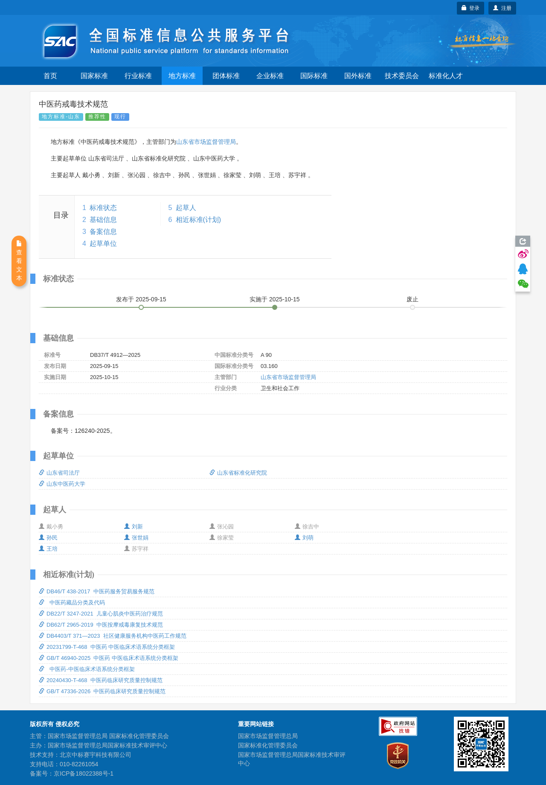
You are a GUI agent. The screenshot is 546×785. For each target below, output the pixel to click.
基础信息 (103, 219)
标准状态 (103, 207)
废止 (412, 299)
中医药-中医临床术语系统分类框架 (87, 669)
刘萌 (304, 537)
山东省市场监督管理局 (206, 141)
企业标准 (270, 75)
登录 (471, 8)
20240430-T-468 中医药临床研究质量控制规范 (101, 680)
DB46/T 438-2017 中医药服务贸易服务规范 (96, 591)
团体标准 (226, 75)
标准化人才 (446, 75)
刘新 (133, 526)
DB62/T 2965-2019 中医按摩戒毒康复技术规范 (101, 625)
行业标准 (138, 75)
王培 (48, 549)
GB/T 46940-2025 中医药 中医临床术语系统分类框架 (108, 658)
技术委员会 (402, 75)
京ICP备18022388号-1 (83, 773)
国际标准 (314, 75)
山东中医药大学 (62, 484)
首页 (50, 75)
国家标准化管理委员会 (268, 745)
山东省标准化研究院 (238, 473)
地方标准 (182, 75)
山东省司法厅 (59, 473)
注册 (502, 8)
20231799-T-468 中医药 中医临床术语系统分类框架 (107, 647)
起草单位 (103, 243)
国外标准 (358, 75)
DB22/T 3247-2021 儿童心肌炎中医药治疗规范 (101, 613)
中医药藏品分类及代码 (72, 602)
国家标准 (94, 75)
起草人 (186, 207)
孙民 (48, 537)
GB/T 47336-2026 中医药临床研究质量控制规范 (102, 691)
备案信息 (103, 231)
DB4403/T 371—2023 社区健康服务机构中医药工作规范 (112, 636)
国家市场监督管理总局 (268, 735)
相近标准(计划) (198, 219)
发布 (141, 299)
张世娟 (136, 537)
